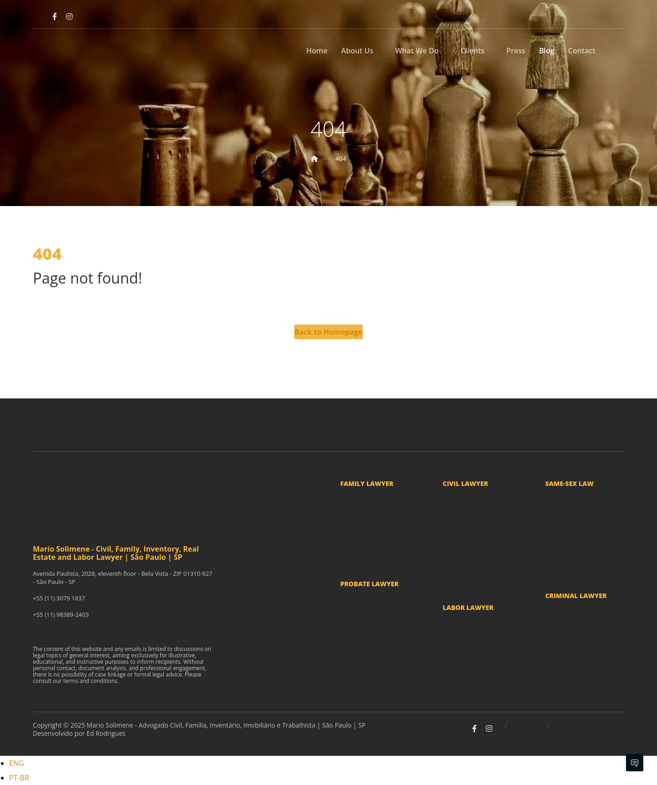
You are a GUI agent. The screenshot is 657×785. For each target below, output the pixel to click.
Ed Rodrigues (106, 733)
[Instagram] (69, 16)
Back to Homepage (328, 332)
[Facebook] (54, 16)
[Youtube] (40, 16)
